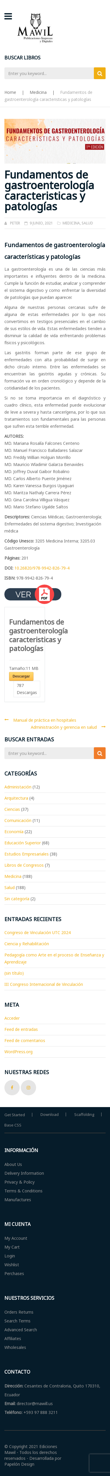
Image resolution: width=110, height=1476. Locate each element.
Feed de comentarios (24, 1040)
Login (9, 1256)
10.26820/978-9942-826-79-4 (42, 568)
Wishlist (11, 1264)
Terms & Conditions (23, 1191)
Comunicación (17, 820)
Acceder (12, 1018)
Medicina (38, 92)
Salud (87, 223)
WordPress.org (18, 1051)
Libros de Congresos (24, 865)
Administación (17, 787)
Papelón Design (19, 1464)
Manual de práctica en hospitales (44, 720)
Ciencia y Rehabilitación (26, 943)
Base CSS (12, 1125)
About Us (13, 1164)
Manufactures (17, 1199)
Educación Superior (22, 843)
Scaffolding (84, 1114)
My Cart (12, 1247)
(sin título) (14, 973)
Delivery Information (24, 1173)
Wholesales (15, 1347)
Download (49, 1114)
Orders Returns (18, 1312)
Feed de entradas (21, 1029)
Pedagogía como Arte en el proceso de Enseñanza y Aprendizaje (54, 958)
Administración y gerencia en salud (64, 727)
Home (10, 92)
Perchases (14, 1273)
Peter (15, 223)
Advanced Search (20, 1329)
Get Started (14, 1114)
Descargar (21, 676)
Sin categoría (16, 898)
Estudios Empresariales (26, 854)
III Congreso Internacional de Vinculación (43, 984)
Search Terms (17, 1321)
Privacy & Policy (19, 1182)
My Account (15, 1238)
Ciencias (12, 809)
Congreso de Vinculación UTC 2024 (37, 932)
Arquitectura (16, 798)
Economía (13, 831)
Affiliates (12, 1338)
